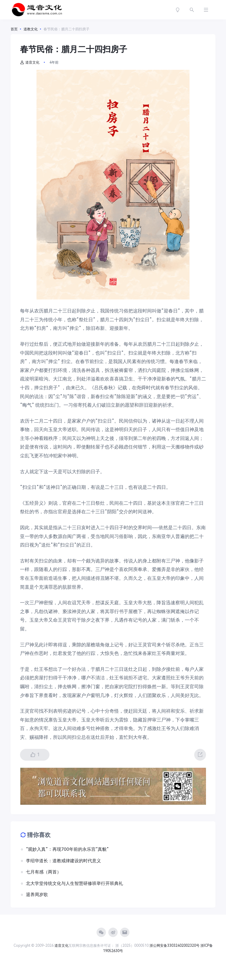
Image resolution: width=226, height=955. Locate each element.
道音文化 (29, 62)
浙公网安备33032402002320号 (174, 946)
